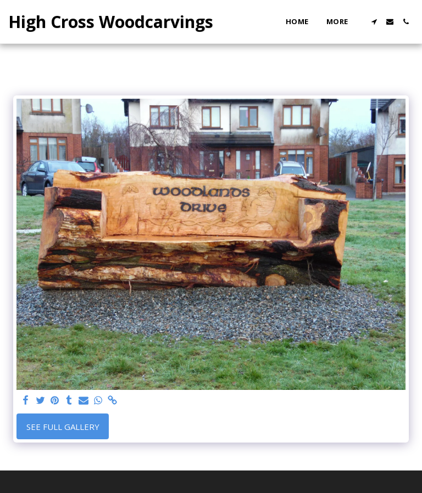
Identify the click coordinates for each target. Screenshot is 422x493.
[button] (374, 21)
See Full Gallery (62, 426)
